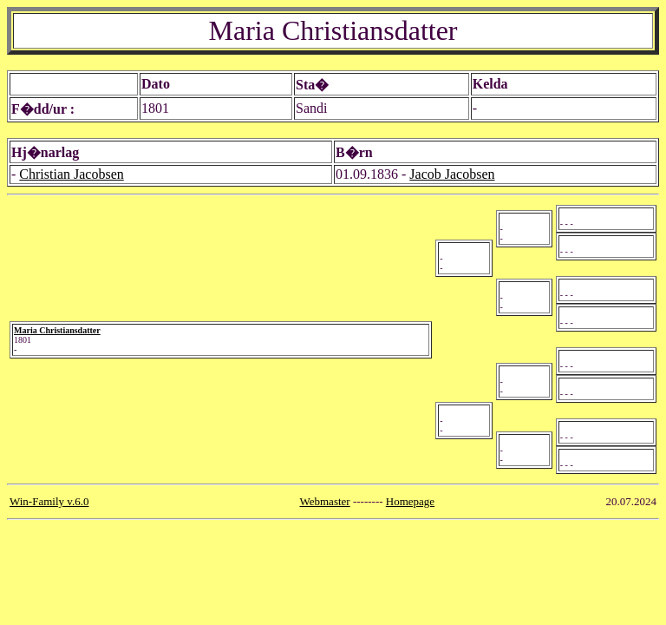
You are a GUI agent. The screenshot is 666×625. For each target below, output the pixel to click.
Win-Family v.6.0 (49, 501)
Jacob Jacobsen (451, 174)
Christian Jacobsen (71, 174)
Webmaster (325, 501)
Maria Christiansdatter (57, 330)
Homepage (410, 501)
